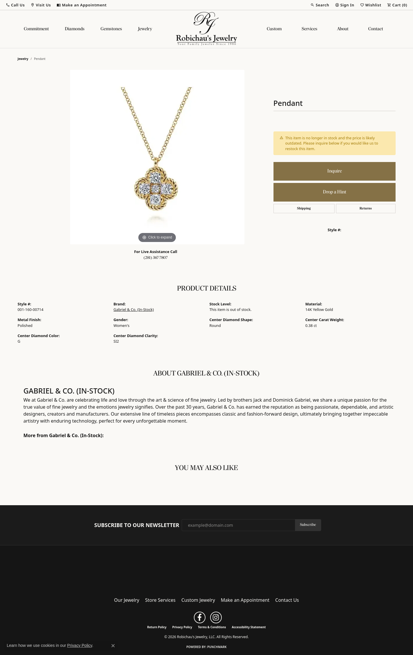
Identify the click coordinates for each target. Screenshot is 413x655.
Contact (375, 29)
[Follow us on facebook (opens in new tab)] (199, 617)
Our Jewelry (127, 600)
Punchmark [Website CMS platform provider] (217, 647)
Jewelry (145, 29)
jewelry (23, 59)
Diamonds (75, 29)
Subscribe (308, 525)
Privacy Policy (182, 627)
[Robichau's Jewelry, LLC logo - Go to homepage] (206, 29)
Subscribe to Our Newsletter (136, 525)
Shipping (304, 208)
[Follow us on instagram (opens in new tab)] (216, 617)
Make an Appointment (245, 600)
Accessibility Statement (249, 627)
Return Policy (157, 627)
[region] (157, 157)
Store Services (160, 600)
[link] (82, 5)
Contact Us (287, 600)
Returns (366, 208)
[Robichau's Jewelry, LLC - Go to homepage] (206, 569)
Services (309, 29)
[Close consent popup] (113, 645)
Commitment (36, 29)
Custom (274, 29)
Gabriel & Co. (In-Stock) (134, 309)
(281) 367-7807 (156, 258)
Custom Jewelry (198, 600)
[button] (15, 5)
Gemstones (111, 29)
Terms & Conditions (212, 627)
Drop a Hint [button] (334, 192)
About (342, 29)
